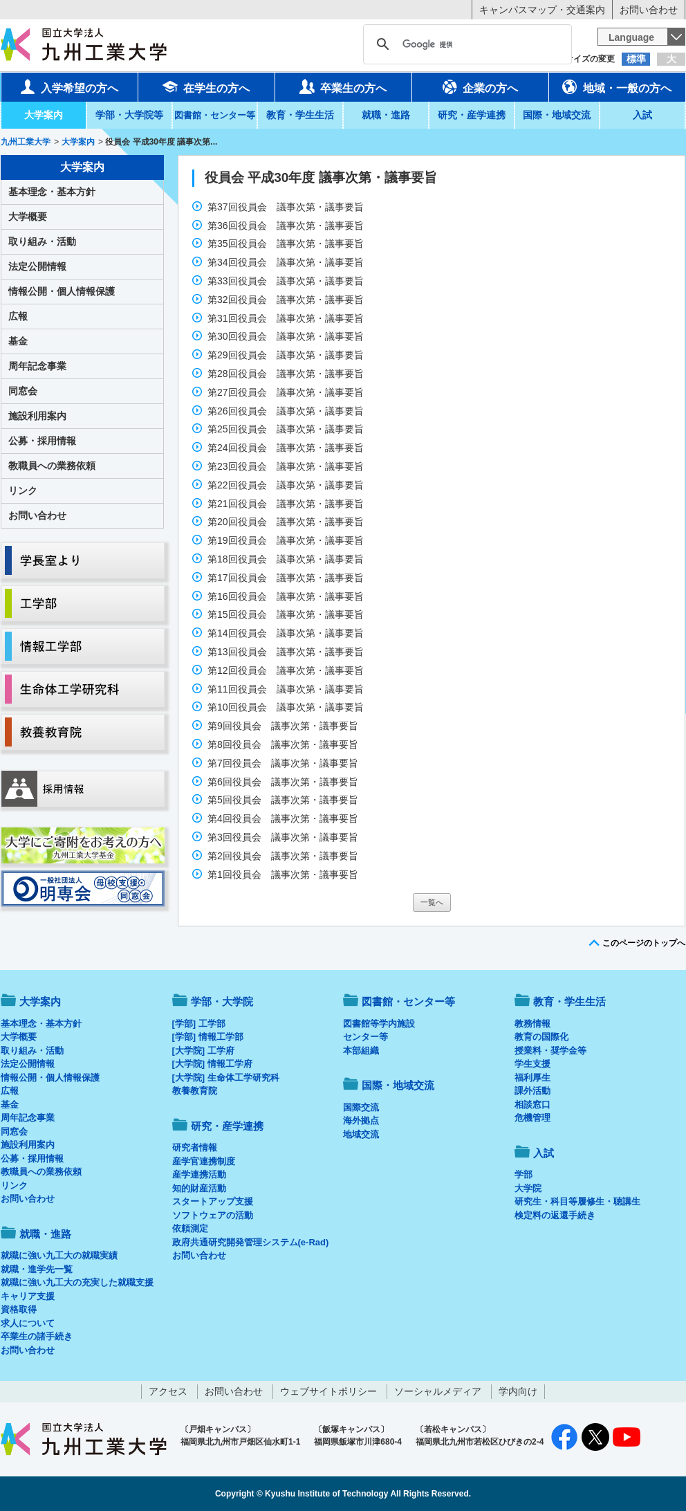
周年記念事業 (37, 366)
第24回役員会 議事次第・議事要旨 (286, 447)
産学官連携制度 (203, 1161)
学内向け (518, 1391)
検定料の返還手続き (554, 1215)
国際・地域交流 (557, 114)
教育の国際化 (541, 1037)
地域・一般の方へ (616, 86)
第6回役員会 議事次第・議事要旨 (284, 781)
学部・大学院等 (129, 114)
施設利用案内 (37, 415)
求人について (28, 1323)
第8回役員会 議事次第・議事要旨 (284, 744)
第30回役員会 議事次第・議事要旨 (286, 336)
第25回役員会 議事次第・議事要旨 (286, 428)
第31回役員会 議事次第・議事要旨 (286, 318)
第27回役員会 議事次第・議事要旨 (286, 392)
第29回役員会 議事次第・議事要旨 (286, 354)
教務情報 (532, 1023)
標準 (636, 58)
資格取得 (19, 1309)
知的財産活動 (199, 1188)
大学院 (527, 1188)
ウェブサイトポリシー (328, 1391)
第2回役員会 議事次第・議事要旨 (284, 855)
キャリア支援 (28, 1296)
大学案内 (43, 114)
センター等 (365, 1037)
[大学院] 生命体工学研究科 (225, 1077)
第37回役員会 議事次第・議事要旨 (286, 206)
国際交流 (361, 1107)
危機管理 (532, 1117)
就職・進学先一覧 (37, 1269)
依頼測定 (190, 1228)
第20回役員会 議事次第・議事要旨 (286, 521)
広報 (18, 316)
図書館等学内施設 (379, 1023)
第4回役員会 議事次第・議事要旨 (284, 818)
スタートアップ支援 (212, 1201)
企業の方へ (480, 86)
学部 (523, 1174)
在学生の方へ (206, 86)
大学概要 (27, 216)
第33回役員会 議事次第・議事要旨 (286, 280)
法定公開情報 (37, 266)
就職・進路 (386, 114)
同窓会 (22, 390)
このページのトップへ (643, 943)
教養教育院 (194, 1091)
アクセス (168, 1391)
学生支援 (532, 1064)
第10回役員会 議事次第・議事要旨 (286, 707)
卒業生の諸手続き (37, 1336)
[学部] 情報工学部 (207, 1037)
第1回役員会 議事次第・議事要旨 (284, 874)
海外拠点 (361, 1120)
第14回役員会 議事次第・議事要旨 (286, 633)
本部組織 (361, 1050)
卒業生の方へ (343, 86)
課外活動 (532, 1091)
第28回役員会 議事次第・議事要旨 (286, 373)
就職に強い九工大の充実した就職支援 (77, 1282)
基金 (18, 341)
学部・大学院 (222, 1001)
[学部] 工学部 (198, 1023)
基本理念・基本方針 (51, 191)
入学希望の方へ (69, 86)
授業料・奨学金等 (550, 1050)
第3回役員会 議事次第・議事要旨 (284, 837)
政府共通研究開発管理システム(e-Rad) (250, 1242)
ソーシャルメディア (437, 1391)
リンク (22, 490)
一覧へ (431, 902)
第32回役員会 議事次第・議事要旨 (286, 299)
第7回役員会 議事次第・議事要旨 (284, 763)
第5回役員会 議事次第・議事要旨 (284, 799)
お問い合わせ (649, 9)
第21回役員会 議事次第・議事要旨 (286, 503)
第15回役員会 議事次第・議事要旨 (286, 614)
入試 (642, 114)
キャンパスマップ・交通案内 (542, 9)
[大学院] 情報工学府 (212, 1064)
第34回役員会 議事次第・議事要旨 (286, 262)
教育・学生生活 (300, 114)
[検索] (465, 44)
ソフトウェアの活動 (212, 1215)
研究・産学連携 (472, 114)
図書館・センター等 (408, 1001)
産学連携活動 (199, 1174)
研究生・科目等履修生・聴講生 (577, 1201)
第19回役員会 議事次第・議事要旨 (286, 540)
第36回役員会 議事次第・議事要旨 (286, 225)
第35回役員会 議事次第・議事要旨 (286, 243)
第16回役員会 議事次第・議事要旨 (286, 596)
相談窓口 (532, 1104)
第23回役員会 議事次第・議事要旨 (286, 466)
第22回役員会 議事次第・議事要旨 (286, 485)
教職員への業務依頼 (51, 465)
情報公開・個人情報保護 (61, 291)
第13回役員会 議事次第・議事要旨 (286, 651)
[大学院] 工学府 (203, 1050)
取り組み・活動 (42, 241)
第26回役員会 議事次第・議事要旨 (286, 410)
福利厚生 (532, 1077)
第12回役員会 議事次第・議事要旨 (286, 670)
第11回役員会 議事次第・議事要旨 (286, 689)
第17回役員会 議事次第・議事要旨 (286, 577)
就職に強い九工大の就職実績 (59, 1255)
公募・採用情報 (42, 440)
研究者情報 (194, 1147)
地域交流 (361, 1134)
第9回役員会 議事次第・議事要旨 (284, 725)
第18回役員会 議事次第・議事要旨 (286, 559)
